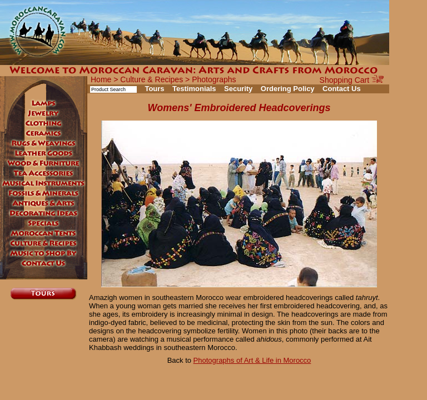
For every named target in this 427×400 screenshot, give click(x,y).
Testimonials (194, 88)
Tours (154, 88)
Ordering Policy (288, 88)
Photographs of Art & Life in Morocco (252, 360)
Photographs (214, 79)
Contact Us (341, 88)
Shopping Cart (352, 80)
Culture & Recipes (151, 79)
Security (238, 88)
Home (101, 79)
